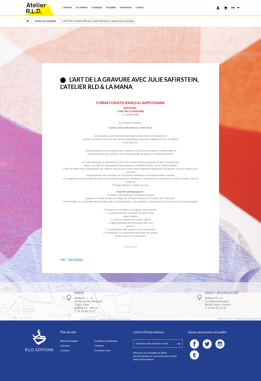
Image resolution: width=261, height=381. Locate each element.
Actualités (111, 7)
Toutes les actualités (45, 21)
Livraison (65, 350)
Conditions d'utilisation (106, 341)
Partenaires (126, 7)
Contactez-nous (102, 350)
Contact (139, 7)
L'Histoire (67, 7)
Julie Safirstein (75, 259)
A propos (65, 345)
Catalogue (96, 7)
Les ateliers (82, 7)
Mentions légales (69, 341)
